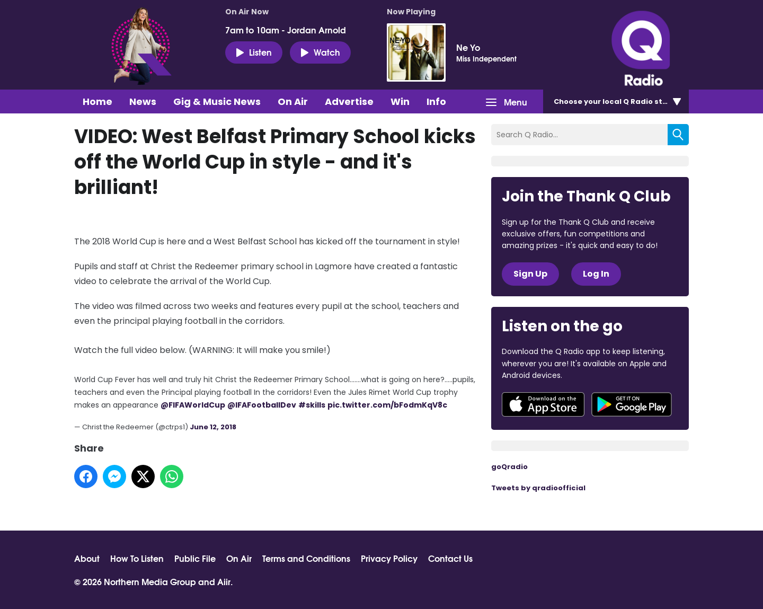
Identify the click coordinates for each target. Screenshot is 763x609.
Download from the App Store (543, 404)
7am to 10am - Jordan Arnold (285, 29)
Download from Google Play (631, 404)
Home (97, 101)
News (142, 101)
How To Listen (137, 558)
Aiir (223, 581)
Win (400, 101)
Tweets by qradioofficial (538, 488)
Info (436, 101)
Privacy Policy (389, 558)
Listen (254, 52)
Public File (195, 558)
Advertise (349, 101)
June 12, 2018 (213, 427)
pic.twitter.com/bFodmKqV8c (387, 405)
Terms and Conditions (306, 558)
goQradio (509, 467)
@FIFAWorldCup (193, 405)
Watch (320, 52)
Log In (596, 274)
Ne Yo (468, 47)
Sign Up (530, 274)
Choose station (618, 101)
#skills (311, 405)
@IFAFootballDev (261, 405)
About (87, 558)
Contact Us (450, 558)
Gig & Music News (217, 101)
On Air (293, 101)
